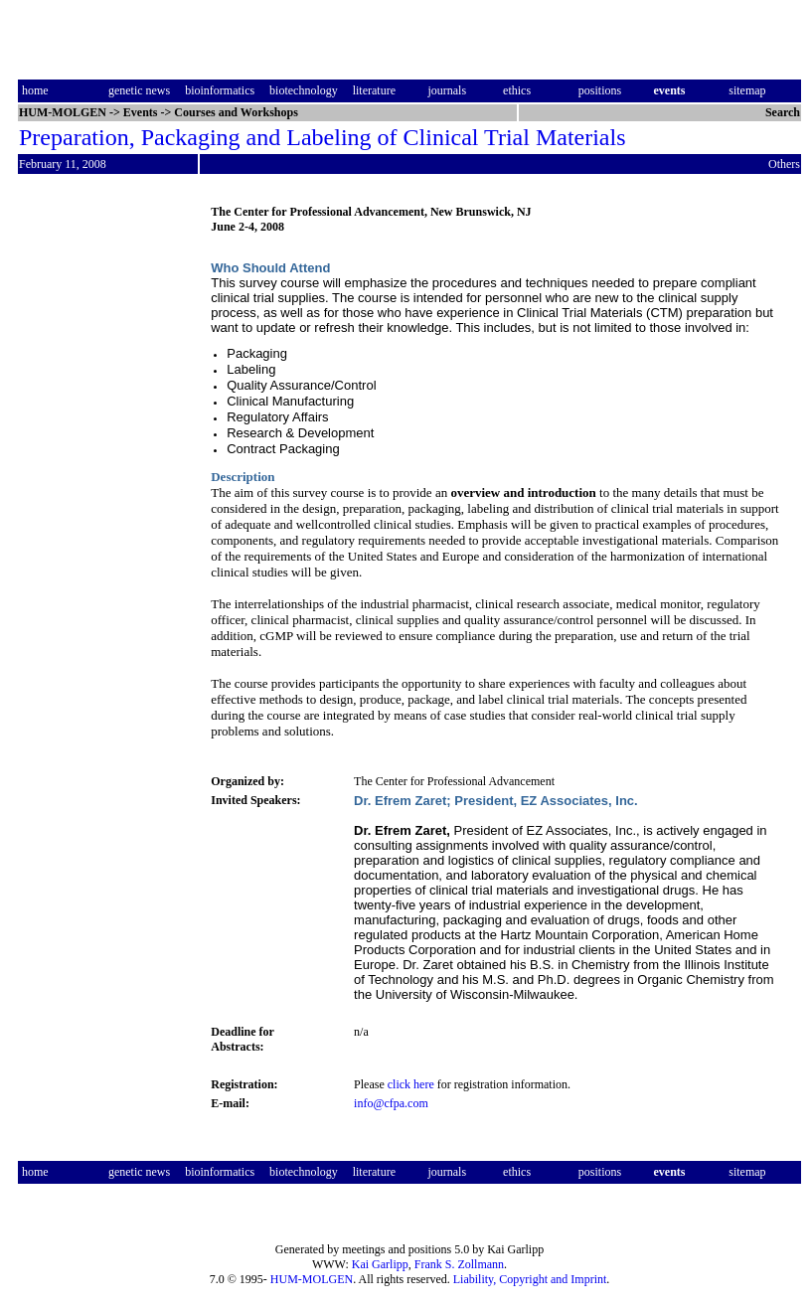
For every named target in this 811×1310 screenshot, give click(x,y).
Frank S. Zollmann (459, 1264)
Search (782, 112)
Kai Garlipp (380, 1264)
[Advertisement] (101, 500)
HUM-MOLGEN (311, 1279)
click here (411, 1084)
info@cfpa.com (391, 1103)
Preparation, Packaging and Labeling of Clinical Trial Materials (322, 137)
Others (784, 164)
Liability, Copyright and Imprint (530, 1279)
